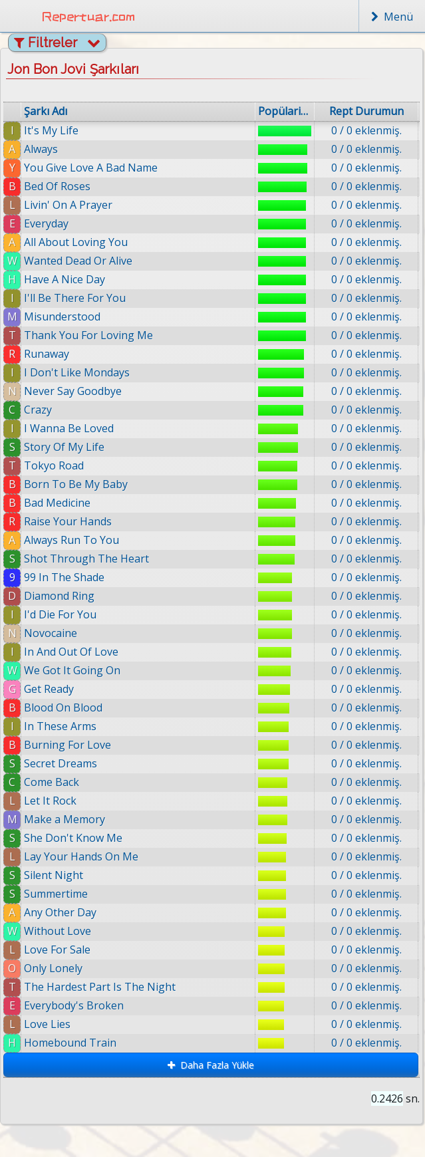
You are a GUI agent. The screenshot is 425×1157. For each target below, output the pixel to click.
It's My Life (51, 130)
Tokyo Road (54, 465)
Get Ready (49, 689)
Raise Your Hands (68, 521)
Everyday (46, 223)
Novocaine (50, 633)
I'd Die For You (60, 614)
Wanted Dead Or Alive (78, 260)
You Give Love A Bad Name (91, 167)
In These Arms (60, 726)
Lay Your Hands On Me (81, 856)
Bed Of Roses (57, 186)
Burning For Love (67, 744)
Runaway (46, 353)
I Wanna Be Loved (69, 428)
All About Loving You (76, 242)
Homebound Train (75, 1042)
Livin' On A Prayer (68, 204)
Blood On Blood (63, 707)
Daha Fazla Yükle (211, 1065)
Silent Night (53, 875)
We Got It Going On (72, 670)
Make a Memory (64, 819)
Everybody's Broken (74, 1005)
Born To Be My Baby (76, 484)
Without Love (57, 931)
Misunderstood (62, 316)
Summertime (56, 893)
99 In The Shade (64, 577)
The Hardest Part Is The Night (100, 986)
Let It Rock (50, 800)
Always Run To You (71, 540)
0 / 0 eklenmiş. (366, 130)
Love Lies (48, 1024)
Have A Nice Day (64, 279)
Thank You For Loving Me (88, 335)
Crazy (38, 409)
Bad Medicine (57, 502)
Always (41, 149)
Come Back (51, 782)
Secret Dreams (60, 763)
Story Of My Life (64, 447)
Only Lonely (53, 968)
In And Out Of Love (71, 651)
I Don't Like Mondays (77, 372)
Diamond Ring (59, 595)
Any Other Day (60, 912)
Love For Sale (57, 949)
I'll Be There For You (75, 298)
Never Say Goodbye (73, 391)
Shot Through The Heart (86, 558)
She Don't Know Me (73, 838)
